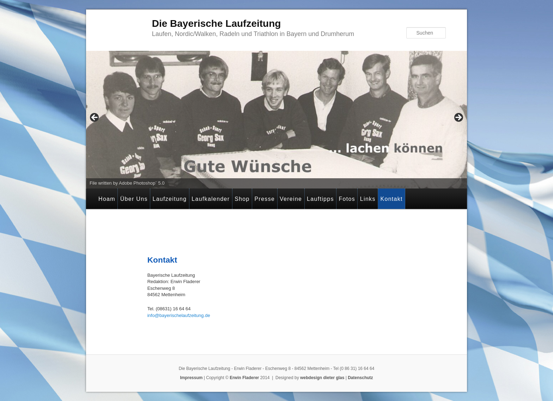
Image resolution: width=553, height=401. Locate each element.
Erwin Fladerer (244, 377)
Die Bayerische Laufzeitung (216, 23)
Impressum (191, 377)
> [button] (458, 118)
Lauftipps (320, 199)
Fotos (347, 199)
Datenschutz (360, 377)
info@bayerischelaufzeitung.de (178, 315)
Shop (242, 199)
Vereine (291, 199)
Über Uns (134, 199)
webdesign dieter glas (322, 377)
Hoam (106, 199)
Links (368, 199)
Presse (265, 199)
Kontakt (391, 199)
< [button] (95, 118)
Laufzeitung (169, 199)
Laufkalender (211, 199)
